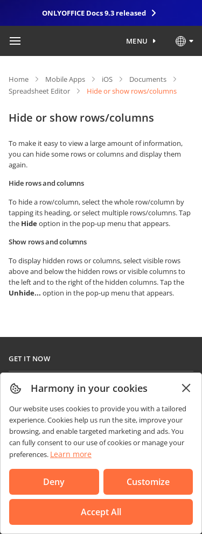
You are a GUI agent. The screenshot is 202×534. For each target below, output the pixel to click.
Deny (54, 482)
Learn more (71, 454)
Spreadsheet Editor (39, 91)
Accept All (101, 512)
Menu (137, 41)
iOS (107, 79)
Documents (147, 79)
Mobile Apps (65, 79)
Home (19, 79)
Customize (148, 482)
